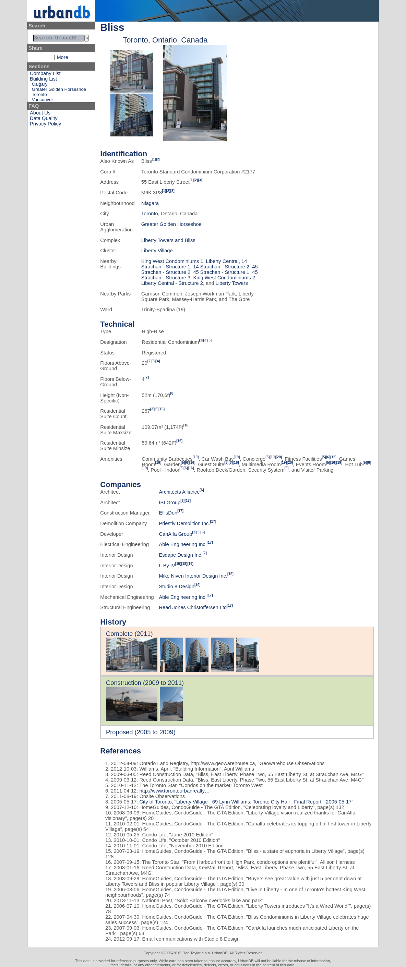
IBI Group (169, 502)
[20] (279, 457)
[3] (200, 180)
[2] (158, 159)
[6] (156, 409)
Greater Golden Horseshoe (59, 90)
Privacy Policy (45, 125)
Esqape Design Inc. (180, 555)
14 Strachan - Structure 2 (221, 266)
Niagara (150, 203)
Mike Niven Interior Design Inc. (193, 576)
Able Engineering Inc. (182, 544)
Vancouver (42, 101)
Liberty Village (157, 250)
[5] (209, 340)
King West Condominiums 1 (172, 261)
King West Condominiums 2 (224, 277)
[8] (172, 393)
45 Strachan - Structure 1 (221, 272)
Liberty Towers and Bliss (168, 240)
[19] (196, 457)
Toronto (39, 95)
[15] (178, 564)
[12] (333, 457)
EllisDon (168, 513)
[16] (161, 409)
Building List (43, 80)
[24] (197, 585)
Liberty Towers (232, 283)
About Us (40, 114)
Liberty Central (222, 261)
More (62, 58)
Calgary (39, 85)
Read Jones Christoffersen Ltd (193, 607)
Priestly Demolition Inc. (184, 523)
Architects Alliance (179, 492)
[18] (184, 564)
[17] (187, 501)
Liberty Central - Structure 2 (172, 283)
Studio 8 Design (176, 586)
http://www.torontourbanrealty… (174, 791)
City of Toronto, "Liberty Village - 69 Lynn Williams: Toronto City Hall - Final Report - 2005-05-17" (245, 802)
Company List (45, 74)
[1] (154, 159)
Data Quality (44, 119)
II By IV (167, 565)
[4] (158, 361)
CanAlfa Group (175, 534)
